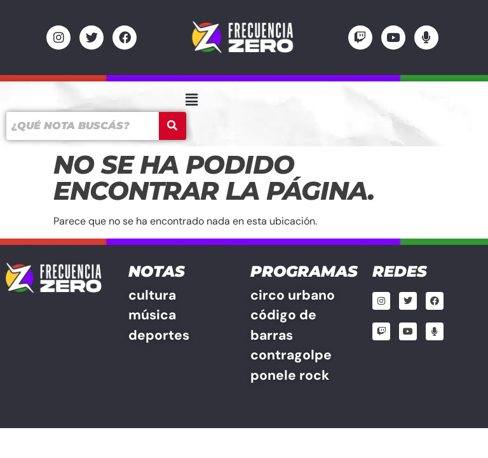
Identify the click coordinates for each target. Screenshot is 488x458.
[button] (191, 100)
